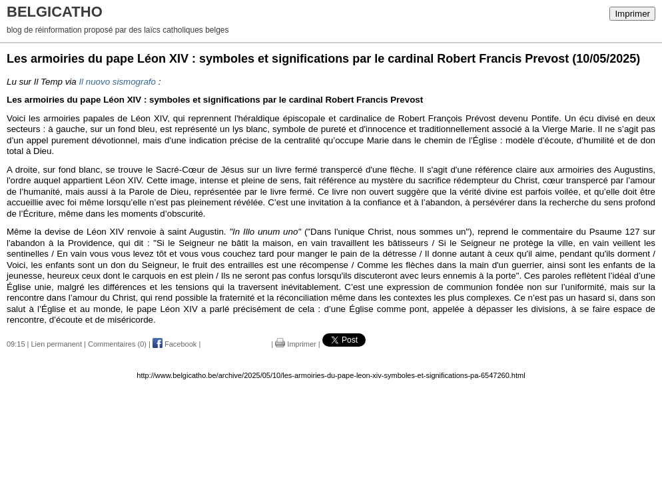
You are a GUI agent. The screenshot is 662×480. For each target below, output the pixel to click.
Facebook (174, 344)
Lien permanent (56, 344)
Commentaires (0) (117, 344)
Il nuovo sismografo (117, 82)
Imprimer (632, 14)
